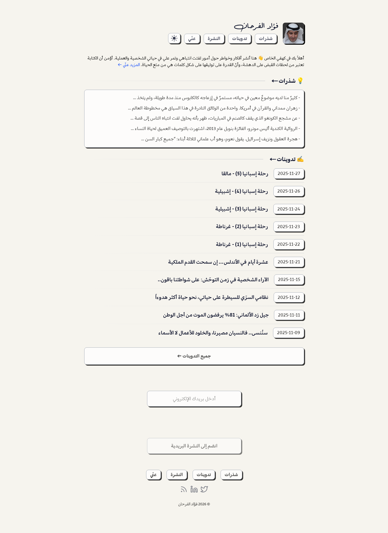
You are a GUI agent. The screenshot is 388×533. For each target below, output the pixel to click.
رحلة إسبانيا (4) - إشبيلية (241, 191)
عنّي (192, 38)
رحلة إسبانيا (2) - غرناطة (242, 226)
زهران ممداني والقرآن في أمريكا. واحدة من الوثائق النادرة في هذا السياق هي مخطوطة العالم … (213, 107)
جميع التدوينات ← (194, 355)
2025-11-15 (289, 279)
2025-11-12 (289, 297)
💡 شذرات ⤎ (287, 80)
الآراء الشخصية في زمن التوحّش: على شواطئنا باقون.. (213, 279)
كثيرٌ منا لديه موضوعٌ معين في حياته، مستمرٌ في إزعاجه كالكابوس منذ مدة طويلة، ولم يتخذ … (215, 97)
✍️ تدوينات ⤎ (287, 159)
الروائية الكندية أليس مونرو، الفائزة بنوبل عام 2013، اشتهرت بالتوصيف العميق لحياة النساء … (214, 128)
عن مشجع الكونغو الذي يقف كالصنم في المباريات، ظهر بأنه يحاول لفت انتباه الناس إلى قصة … (214, 118)
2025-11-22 (288, 244)
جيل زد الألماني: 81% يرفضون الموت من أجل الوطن (216, 315)
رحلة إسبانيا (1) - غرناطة (242, 244)
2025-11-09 (288, 332)
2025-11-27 (289, 173)
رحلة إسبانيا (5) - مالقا (244, 173)
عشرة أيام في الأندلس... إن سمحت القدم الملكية (218, 262)
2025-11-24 (288, 209)
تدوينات (239, 38)
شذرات (266, 38)
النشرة (214, 38)
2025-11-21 (289, 262)
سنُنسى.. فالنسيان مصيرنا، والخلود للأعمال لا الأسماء (213, 333)
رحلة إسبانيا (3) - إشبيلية (241, 209)
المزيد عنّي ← (129, 64)
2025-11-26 (288, 191)
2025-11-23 (288, 226)
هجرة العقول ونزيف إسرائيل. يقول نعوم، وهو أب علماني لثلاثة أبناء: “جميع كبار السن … (219, 138)
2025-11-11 (289, 315)
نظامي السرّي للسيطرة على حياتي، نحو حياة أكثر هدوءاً (212, 297)
